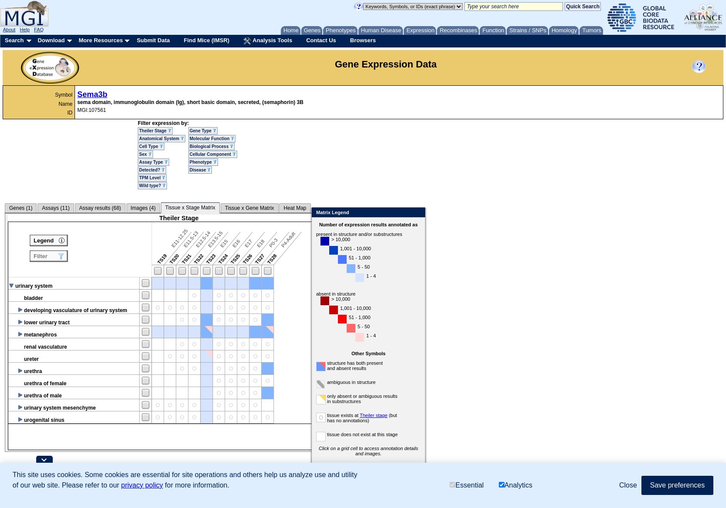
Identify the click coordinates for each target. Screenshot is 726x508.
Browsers (363, 40)
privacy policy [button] (142, 485)
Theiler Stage (155, 130)
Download (51, 40)
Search (14, 40)
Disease (200, 170)
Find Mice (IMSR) (206, 40)
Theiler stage (415, 415)
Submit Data (153, 40)
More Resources (100, 40)
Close (458, 213)
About (9, 29)
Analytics (515, 485)
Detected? (152, 170)
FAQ (39, 29)
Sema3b (92, 94)
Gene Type (203, 130)
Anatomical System (161, 138)
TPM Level (152, 177)
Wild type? (152, 185)
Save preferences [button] (677, 485)
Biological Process (211, 146)
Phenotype (203, 162)
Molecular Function (212, 138)
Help (25, 29)
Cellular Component (213, 154)
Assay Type (153, 162)
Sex (145, 154)
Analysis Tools (267, 41)
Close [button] (628, 485)
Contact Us (321, 40)
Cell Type (151, 146)
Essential (467, 485)
